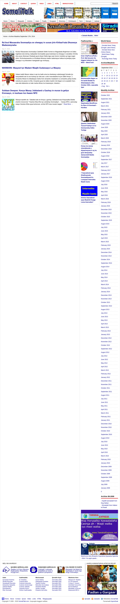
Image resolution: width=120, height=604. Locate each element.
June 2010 (104, 445)
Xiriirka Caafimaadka (25, 590)
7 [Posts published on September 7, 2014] (116, 73)
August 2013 (105, 309)
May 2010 (104, 449)
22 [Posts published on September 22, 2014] (102, 81)
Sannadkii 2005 (56, 586)
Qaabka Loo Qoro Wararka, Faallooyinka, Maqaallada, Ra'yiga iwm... (16, 569)
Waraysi (88, 21)
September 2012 (106, 349)
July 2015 (104, 227)
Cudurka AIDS (23, 581)
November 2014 (106, 256)
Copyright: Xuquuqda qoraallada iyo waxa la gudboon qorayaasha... (43, 569)
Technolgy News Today (109, 59)
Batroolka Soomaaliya (42, 585)
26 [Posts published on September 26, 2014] (112, 81)
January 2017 (105, 174)
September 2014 (106, 263)
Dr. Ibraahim (23, 579)
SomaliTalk (114, 599)
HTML (57, 3)
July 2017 (104, 163)
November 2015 (106, 213)
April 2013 (104, 324)
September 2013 (106, 306)
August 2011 (105, 395)
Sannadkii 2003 (56, 590)
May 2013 (104, 320)
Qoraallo (87, 599)
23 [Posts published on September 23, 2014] (104, 81)
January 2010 (105, 463)
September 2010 (106, 434)
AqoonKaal (114, 601)
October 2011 (105, 388)
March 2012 (105, 370)
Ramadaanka (7, 588)
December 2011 (106, 381)
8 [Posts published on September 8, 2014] (102, 75)
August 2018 (105, 156)
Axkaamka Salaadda (9, 585)
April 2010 (104, 452)
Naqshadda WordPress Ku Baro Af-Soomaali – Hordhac (89, 105)
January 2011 (105, 420)
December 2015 (106, 209)
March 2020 (105, 138)
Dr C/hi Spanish (73, 581)
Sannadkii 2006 (56, 585)
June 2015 (104, 231)
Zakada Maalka (7, 586)
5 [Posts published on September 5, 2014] (111, 73)
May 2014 (104, 277)
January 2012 (105, 377)
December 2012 (106, 338)
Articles (29, 21)
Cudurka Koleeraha (25, 583)
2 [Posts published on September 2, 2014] (104, 73)
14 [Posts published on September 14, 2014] (117, 75)
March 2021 (105, 106)
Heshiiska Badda (41, 586)
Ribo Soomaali (7, 590)
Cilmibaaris (72, 21)
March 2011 (105, 413)
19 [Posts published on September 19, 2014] (112, 78)
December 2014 (106, 252)
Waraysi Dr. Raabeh (74, 579)
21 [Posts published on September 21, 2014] (117, 78)
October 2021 (105, 95)
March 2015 (105, 242)
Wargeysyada (68, 3)
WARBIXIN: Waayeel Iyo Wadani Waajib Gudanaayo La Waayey (31, 68)
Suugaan (53, 21)
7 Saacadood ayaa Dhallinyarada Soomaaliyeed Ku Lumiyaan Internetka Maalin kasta (88, 177)
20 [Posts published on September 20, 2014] (114, 78)
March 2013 (105, 327)
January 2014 (105, 292)
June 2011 (104, 402)
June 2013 (104, 317)
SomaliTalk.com (24, 601)
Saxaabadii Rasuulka (9, 583)
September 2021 (106, 99)
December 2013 (106, 295)
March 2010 (105, 456)
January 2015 (105, 249)
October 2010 (105, 431)
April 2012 (104, 366)
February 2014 (106, 288)
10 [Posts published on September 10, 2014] (107, 75)
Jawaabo (97, 599)
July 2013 (104, 313)
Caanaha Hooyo (24, 588)
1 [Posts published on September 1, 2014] (102, 73)
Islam (37, 21)
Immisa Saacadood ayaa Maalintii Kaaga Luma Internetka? (88, 200)
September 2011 (106, 391)
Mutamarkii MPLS (73, 590)
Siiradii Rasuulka (8, 581)
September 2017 (106, 159)
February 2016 (106, 202)
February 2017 (106, 170)
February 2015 (106, 245)
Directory (62, 21)
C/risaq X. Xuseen (73, 583)
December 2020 (106, 117)
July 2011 (104, 399)
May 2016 (104, 192)
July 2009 (104, 484)
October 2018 (105, 152)
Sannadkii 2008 (56, 581)
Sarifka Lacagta (40, 588)
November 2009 (106, 470)
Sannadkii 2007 (56, 583)
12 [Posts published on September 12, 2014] (112, 75)
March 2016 (105, 199)
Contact (23, 3)
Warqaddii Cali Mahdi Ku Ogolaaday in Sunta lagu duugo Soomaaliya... (70, 569)
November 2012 (106, 342)
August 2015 (105, 224)
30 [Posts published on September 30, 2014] (104, 84)
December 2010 (106, 424)
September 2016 (106, 177)
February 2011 (106, 416)
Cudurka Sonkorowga (25, 585)
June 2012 (104, 359)
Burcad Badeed (73, 586)
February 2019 (106, 142)
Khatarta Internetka (41, 590)
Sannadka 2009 (56, 579)
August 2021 (105, 102)
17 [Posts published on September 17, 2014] (107, 78)
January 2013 (105, 334)
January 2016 (105, 206)
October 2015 (105, 217)
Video (41, 3)
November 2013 (106, 299)
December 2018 (106, 149)
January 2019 (105, 145)
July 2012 (104, 356)
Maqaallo (21, 21)
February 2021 (106, 109)
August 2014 (105, 267)
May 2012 (104, 363)
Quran (33, 3)
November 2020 (106, 120)
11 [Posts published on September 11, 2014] (109, 75)
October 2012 (105, 345)
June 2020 (104, 127)
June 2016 (104, 188)
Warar (12, 21)
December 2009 (106, 466)
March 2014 (105, 284)
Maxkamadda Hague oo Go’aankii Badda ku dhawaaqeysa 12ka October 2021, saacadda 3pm (89, 83)
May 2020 (104, 131)
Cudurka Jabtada (24, 586)
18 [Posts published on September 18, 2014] (109, 78)
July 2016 (104, 184)
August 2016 (105, 181)
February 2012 (106, 374)
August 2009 (105, 481)
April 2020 (104, 134)
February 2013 (106, 331)
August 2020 (105, 124)
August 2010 (105, 438)
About (14, 3)
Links (49, 3)
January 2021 (105, 113)
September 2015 (106, 220)
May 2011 (104, 406)
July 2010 (104, 441)
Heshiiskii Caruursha (74, 585)
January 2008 (105, 488)
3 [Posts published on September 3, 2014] (107, 73)
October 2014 (105, 259)
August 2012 (105, 352)
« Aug (103, 86)
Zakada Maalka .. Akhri (90, 35)
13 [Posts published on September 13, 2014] (114, 75)
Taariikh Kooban (40, 583)
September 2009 (106, 477)
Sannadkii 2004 (56, 588)
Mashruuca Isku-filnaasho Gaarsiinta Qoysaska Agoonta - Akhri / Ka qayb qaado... (99, 556)
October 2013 (105, 302)
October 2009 (105, 474)
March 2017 (105, 167)
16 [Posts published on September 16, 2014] (104, 78)
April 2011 (104, 409)
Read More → (68, 104)
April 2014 (104, 281)
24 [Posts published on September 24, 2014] (107, 81)
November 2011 (106, 384)
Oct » (108, 86)
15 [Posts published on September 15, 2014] (102, 78)
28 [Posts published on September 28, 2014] (117, 81)
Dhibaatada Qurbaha (42, 581)
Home (6, 3)
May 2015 (104, 234)
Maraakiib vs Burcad (74, 588)
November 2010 (106, 427)
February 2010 (106, 459)
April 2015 (104, 238)
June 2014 (104, 274)
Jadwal (96, 21)
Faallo (44, 21)
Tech (81, 21)
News (5, 21)
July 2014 (104, 270)
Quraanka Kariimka (8, 579)
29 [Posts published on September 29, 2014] (102, 84)
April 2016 (104, 195)
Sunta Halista (40, 579)
